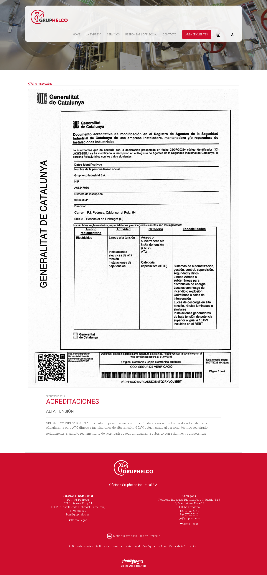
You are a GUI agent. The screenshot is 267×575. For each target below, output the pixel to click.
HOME (78, 34)
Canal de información (183, 546)
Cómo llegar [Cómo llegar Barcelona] (78, 520)
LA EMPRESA (93, 34)
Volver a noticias (40, 83)
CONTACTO (170, 34)
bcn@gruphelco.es (78, 514)
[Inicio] (49, 17)
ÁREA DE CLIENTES (196, 34)
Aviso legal (133, 546)
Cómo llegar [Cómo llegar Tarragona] (189, 523)
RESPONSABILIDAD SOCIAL (141, 34)
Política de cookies (81, 546)
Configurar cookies (154, 546)
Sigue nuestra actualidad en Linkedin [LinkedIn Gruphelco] (134, 536)
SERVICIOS (113, 34)
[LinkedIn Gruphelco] (218, 35)
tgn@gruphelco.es (189, 518)
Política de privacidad (109, 546)
